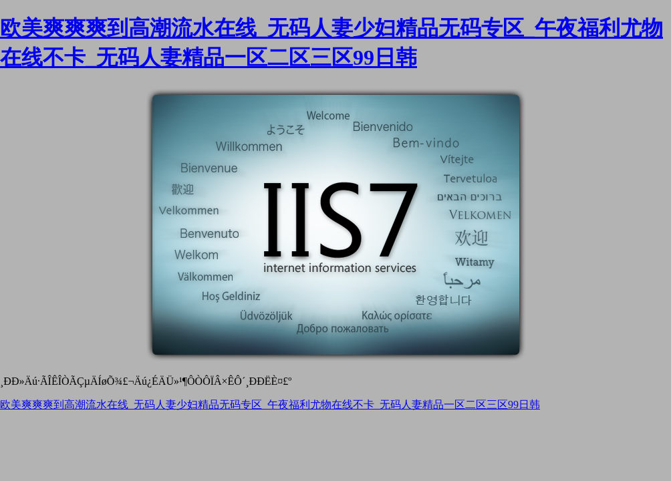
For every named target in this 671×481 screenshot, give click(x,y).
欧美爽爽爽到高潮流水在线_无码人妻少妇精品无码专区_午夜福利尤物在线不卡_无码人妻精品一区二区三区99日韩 (270, 404)
